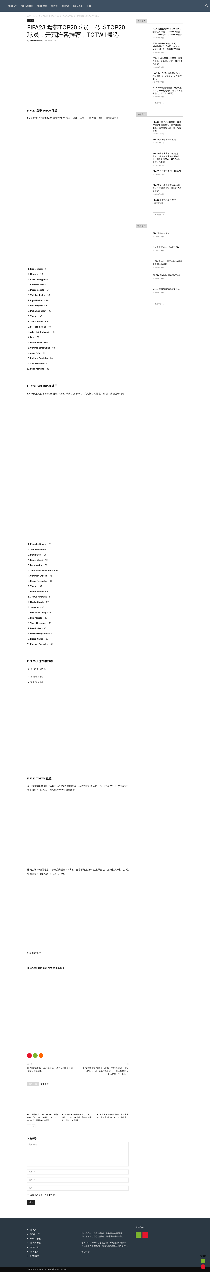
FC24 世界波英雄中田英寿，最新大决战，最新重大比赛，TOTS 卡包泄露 (168, 61)
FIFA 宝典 (34, 1251)
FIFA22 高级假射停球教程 (164, 139)
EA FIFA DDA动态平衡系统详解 (166, 275)
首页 (29, 16)
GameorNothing (36, 40)
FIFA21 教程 (35, 1238)
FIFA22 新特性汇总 (161, 233)
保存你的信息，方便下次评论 (43, 1195)
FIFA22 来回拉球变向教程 (164, 200)
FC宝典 (65, 5)
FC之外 (54, 5)
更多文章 (45, 1084)
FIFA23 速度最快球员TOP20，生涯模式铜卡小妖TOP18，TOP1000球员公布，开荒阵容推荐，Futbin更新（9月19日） (105, 1071)
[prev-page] (29, 1126)
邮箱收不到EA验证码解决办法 (166, 289)
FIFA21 (33, 1229)
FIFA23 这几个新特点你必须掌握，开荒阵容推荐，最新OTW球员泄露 (167, 188)
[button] (206, 6)
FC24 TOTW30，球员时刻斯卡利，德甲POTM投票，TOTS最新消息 (167, 76)
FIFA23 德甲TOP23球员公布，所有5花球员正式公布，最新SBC (50, 1069)
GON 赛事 (34, 1256)
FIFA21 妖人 (35, 1247)
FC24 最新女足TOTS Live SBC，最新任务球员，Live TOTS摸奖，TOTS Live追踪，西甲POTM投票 (42, 1117)
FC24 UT (12, 5)
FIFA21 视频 (35, 1243)
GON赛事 (78, 5)
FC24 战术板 (27, 5)
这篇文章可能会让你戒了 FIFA (166, 247)
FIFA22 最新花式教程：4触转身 (167, 171)
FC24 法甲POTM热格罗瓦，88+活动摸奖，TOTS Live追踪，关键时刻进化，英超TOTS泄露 (77, 1117)
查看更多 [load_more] (159, 103)
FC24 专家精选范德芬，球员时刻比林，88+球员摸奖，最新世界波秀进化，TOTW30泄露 (168, 90)
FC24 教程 (42, 5)
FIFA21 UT (35, 1234)
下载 (89, 5)
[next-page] (33, 1126)
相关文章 (33, 1084)
